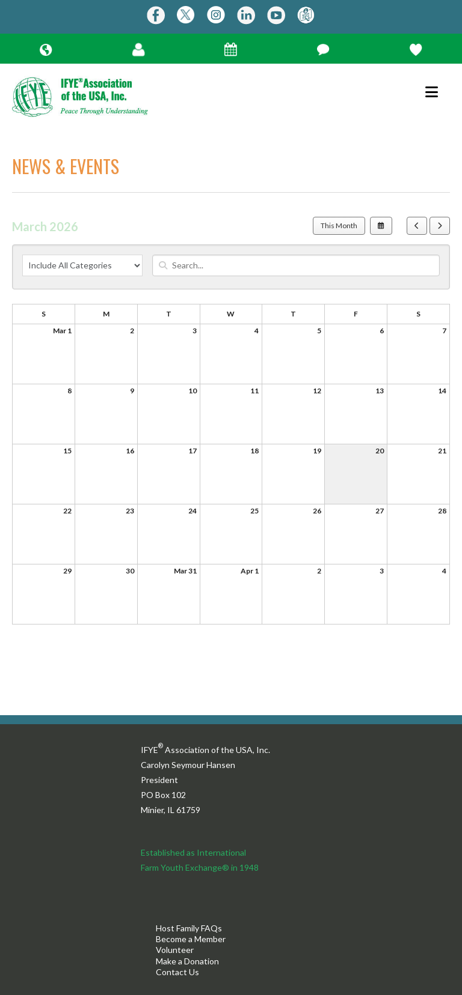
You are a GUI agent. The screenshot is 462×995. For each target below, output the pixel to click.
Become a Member (191, 939)
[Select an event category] (82, 265)
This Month (339, 225)
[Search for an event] (296, 265)
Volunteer (175, 950)
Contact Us (177, 972)
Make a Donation (187, 961)
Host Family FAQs (189, 928)
